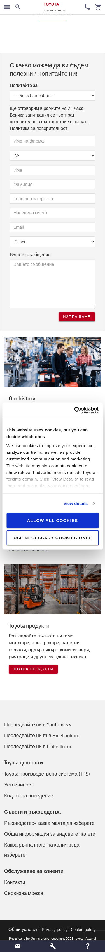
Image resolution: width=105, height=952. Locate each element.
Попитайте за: (24, 85)
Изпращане (77, 316)
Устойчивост (18, 784)
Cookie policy (83, 929)
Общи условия (23, 929)
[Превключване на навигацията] (6, 7)
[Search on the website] (18, 7)
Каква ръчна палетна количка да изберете (42, 849)
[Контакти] (87, 7)
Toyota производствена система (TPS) (47, 773)
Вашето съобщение (30, 254)
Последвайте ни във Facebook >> (41, 735)
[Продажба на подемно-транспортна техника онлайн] (54, 7)
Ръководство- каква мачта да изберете (49, 822)
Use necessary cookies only (53, 537)
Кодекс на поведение (28, 795)
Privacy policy (55, 929)
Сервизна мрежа (23, 893)
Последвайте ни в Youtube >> (37, 724)
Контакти (14, 882)
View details (76, 503)
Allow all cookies (52, 520)
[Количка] (98, 7)
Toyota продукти (33, 669)
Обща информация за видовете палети (49, 833)
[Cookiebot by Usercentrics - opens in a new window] (75, 410)
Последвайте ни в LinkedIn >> (38, 746)
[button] (17, 946)
